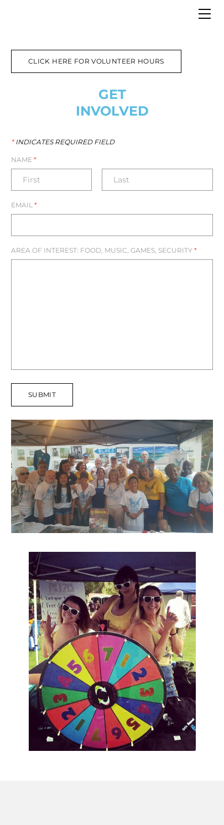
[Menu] (204, 14)
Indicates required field (62, 142)
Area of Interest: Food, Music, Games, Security (104, 250)
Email (24, 205)
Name (24, 159)
